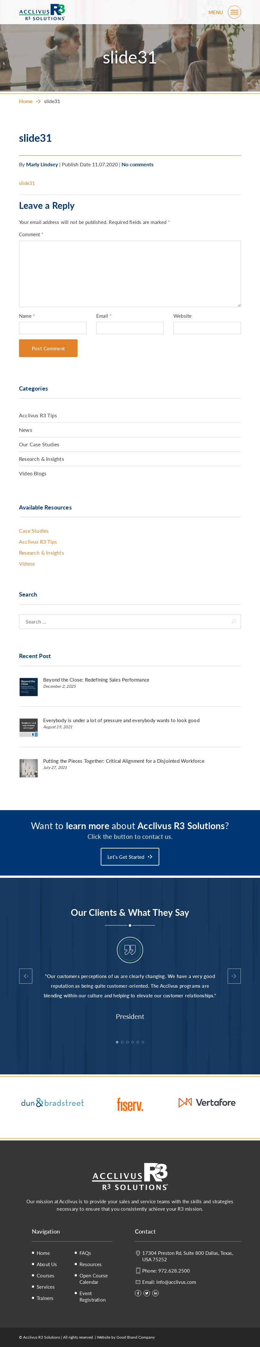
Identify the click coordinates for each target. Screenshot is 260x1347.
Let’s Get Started (125, 856)
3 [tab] (128, 1043)
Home (43, 1253)
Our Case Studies (39, 444)
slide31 (27, 182)
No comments (137, 164)
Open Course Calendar (93, 1278)
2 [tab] (123, 1043)
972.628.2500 (174, 1270)
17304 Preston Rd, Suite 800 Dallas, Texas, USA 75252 (187, 1256)
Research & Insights (41, 458)
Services (46, 1287)
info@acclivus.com (176, 1281)
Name (27, 315)
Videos (27, 563)
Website (182, 315)
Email (103, 315)
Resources (90, 1264)
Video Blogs (32, 473)
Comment (31, 234)
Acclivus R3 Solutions (42, 12)
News (25, 429)
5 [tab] (138, 1043)
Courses (45, 1275)
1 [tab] (118, 1043)
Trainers (45, 1298)
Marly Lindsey (42, 164)
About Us (47, 1264)
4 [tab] (133, 1043)
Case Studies (34, 530)
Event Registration (92, 1296)
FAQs (85, 1253)
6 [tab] (143, 1043)
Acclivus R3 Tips (38, 415)
